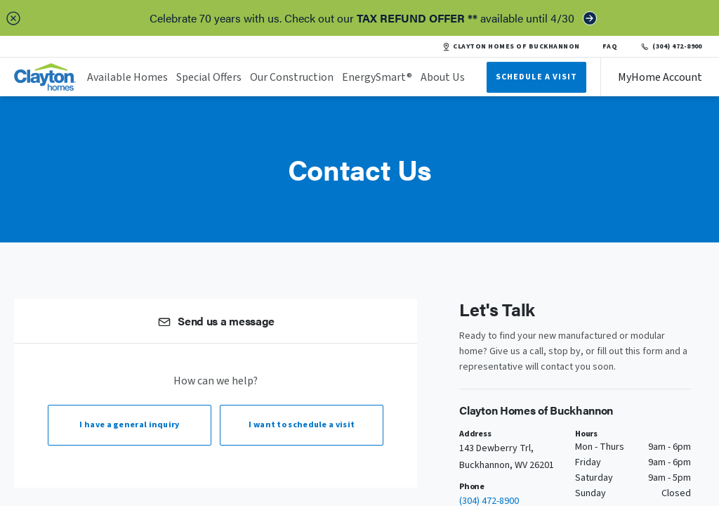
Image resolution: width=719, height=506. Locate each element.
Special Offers (209, 77)
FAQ (610, 46)
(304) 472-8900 (671, 46)
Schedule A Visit (536, 77)
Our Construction (292, 77)
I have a (129, 425)
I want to (302, 425)
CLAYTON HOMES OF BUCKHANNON (510, 46)
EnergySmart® (377, 77)
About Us (443, 77)
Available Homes (127, 77)
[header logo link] (45, 77)
